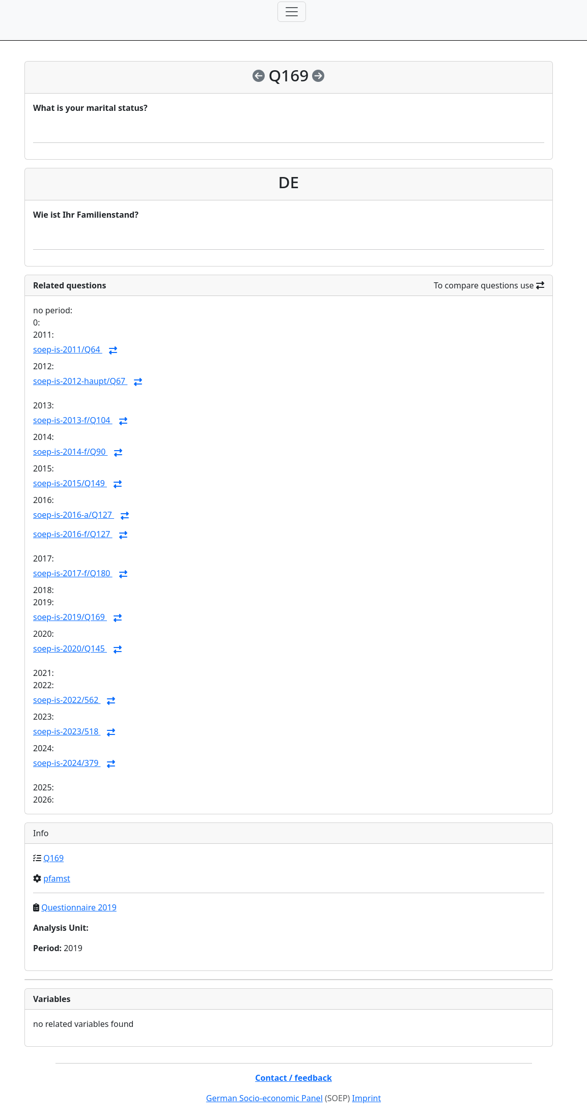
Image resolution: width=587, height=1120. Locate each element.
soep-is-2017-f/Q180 (73, 573)
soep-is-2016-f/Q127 (73, 534)
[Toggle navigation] (291, 12)
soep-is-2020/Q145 (70, 648)
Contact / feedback (293, 1077)
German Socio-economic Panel (264, 1098)
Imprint (366, 1098)
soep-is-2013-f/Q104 (73, 420)
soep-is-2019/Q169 (70, 617)
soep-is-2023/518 (66, 731)
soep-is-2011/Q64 (67, 349)
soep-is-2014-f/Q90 (70, 451)
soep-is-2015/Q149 (70, 483)
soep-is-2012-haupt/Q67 (80, 381)
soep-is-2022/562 (66, 699)
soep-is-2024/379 (66, 763)
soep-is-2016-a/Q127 (73, 514)
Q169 (53, 858)
